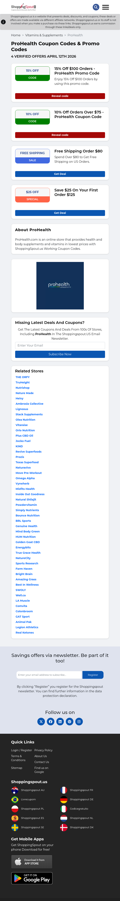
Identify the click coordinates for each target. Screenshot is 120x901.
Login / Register (21, 750)
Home (16, 35)
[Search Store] (96, 7)
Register (93, 674)
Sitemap (16, 768)
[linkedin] (60, 721)
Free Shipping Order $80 (78, 151)
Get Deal (60, 174)
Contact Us (42, 762)
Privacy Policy (44, 750)
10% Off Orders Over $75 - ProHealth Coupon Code (79, 114)
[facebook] (50, 721)
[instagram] (79, 721)
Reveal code (60, 96)
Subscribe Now (60, 354)
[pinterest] (69, 721)
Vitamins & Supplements (44, 35)
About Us (41, 756)
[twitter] (41, 721)
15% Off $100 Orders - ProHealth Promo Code (76, 70)
